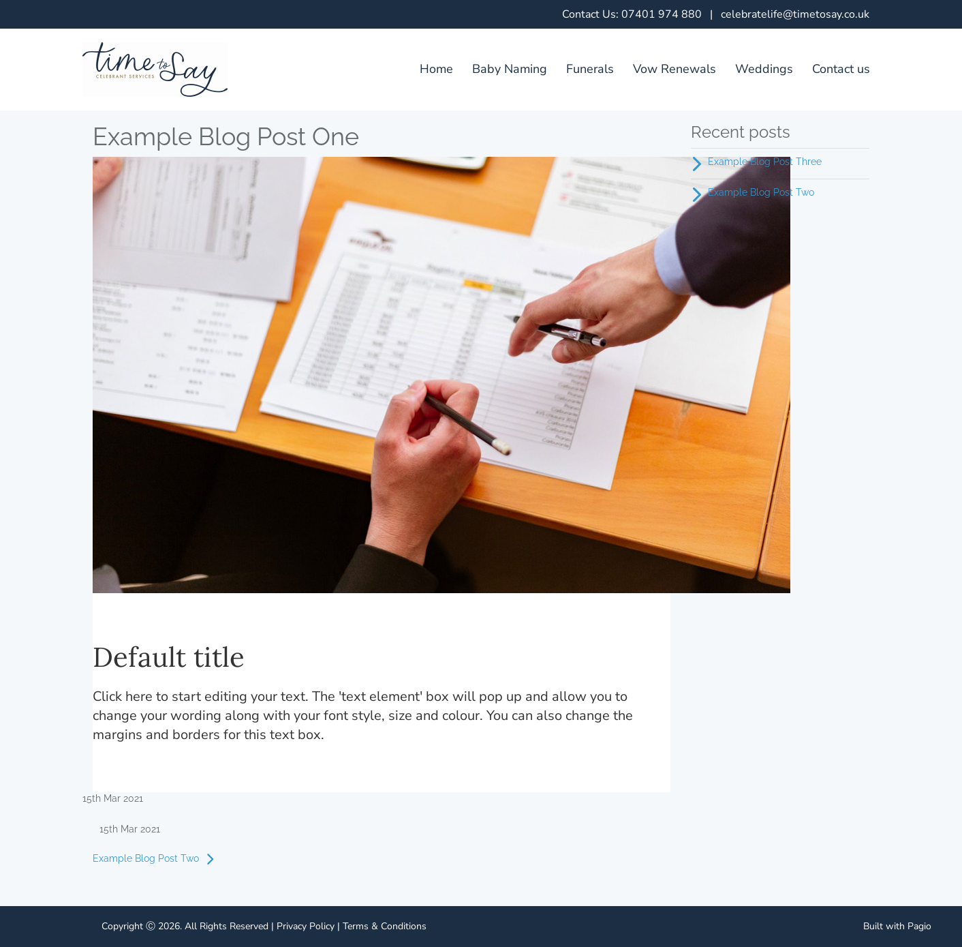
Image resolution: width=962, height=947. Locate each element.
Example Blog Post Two (156, 859)
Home (436, 69)
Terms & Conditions (384, 926)
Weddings (764, 69)
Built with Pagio (897, 926)
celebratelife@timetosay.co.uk (795, 14)
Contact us (841, 69)
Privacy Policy (306, 926)
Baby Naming (509, 69)
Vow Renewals (674, 69)
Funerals (590, 69)
